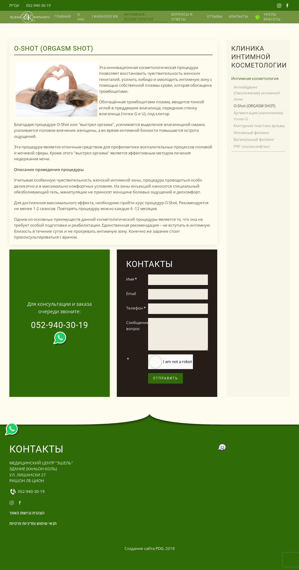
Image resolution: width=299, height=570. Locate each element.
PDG (160, 548)
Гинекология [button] (105, 16)
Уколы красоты (267, 17)
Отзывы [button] (214, 16)
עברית (14, 5)
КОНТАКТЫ (238, 16)
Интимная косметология (254, 78)
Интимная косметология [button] (138, 17)
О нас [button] (81, 17)
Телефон (135, 308)
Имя (131, 279)
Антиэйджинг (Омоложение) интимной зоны (257, 93)
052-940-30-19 (38, 5)
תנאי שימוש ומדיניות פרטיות (33, 523)
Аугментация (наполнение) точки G (258, 115)
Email (131, 293)
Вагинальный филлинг (254, 139)
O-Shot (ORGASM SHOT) (254, 105)
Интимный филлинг (252, 132)
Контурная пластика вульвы (259, 125)
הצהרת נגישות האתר (26, 513)
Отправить (165, 378)
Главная (62, 16)
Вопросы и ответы (181, 17)
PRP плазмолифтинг (252, 146)
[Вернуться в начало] (30, 17)
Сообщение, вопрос (135, 325)
